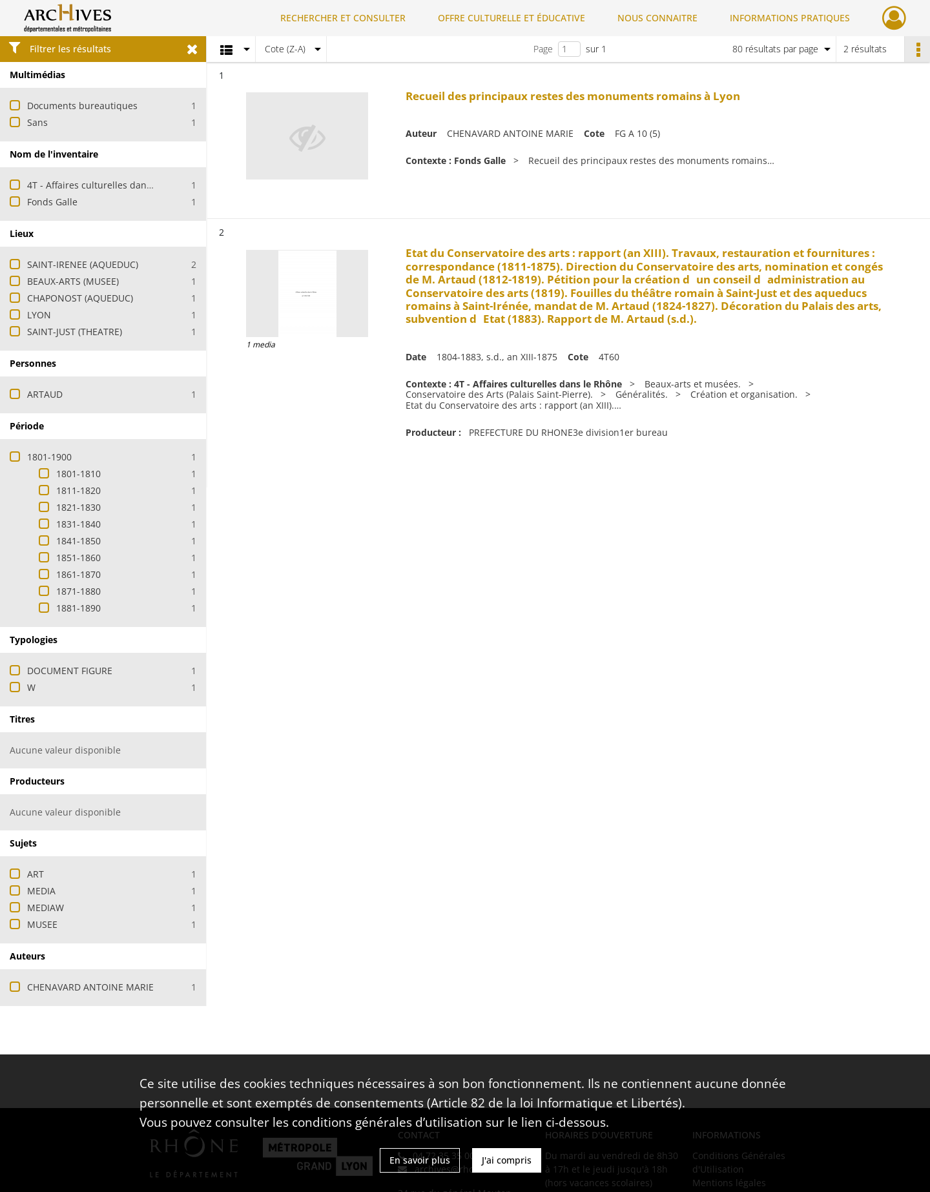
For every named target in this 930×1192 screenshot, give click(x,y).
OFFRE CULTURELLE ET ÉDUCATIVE (511, 18)
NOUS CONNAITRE (657, 18)
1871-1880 (78, 591)
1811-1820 (78, 490)
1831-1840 (78, 524)
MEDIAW (45, 907)
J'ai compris (507, 1160)
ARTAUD (45, 394)
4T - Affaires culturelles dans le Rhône (109, 185)
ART (35, 874)
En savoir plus (419, 1160)
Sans (37, 122)
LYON (39, 315)
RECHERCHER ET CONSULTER (343, 18)
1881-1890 (78, 608)
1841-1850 (78, 541)
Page (543, 49)
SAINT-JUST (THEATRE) (74, 331)
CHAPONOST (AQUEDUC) (80, 298)
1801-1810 (78, 474)
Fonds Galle (52, 202)
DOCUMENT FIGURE (69, 670)
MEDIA (41, 891)
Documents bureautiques (82, 105)
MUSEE (42, 924)
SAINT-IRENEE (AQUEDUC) (82, 264)
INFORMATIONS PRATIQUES (790, 18)
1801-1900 (49, 457)
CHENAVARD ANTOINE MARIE (90, 987)
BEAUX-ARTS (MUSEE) (73, 281)
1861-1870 (78, 574)
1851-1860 (78, 557)
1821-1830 (78, 507)
